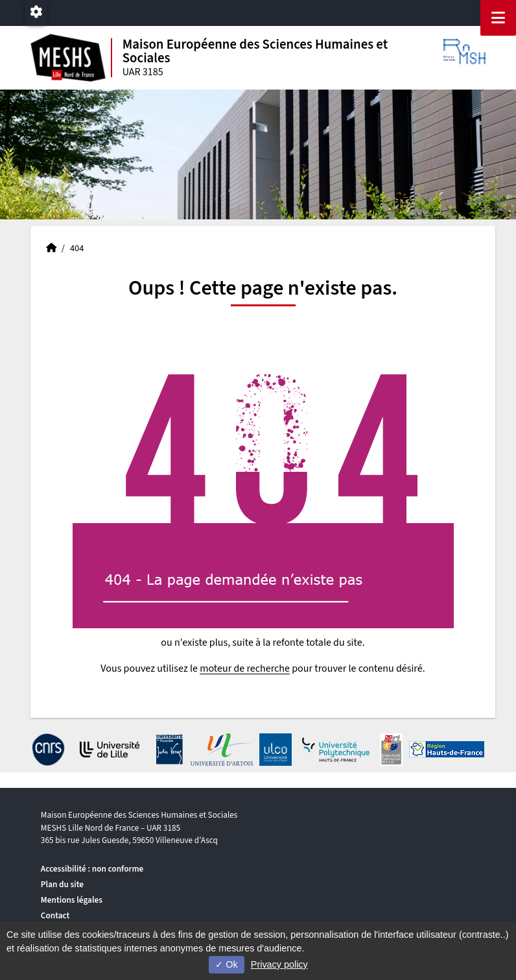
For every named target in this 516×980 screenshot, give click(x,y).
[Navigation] (498, 18)
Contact (55, 915)
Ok (226, 964)
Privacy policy (279, 964)
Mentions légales (71, 900)
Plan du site (62, 884)
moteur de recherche (245, 668)
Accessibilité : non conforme (92, 869)
